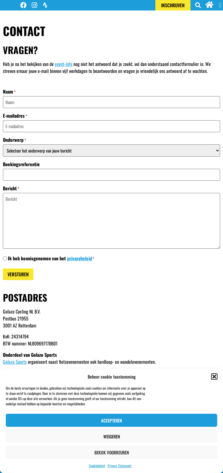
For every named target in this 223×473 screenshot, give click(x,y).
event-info (63, 63)
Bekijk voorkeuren (111, 452)
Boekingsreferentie (21, 164)
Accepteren (111, 420)
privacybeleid (79, 258)
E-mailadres (15, 115)
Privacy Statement (120, 465)
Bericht (11, 188)
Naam (9, 91)
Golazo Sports (15, 361)
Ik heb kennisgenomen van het (51, 258)
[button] (214, 376)
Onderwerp (14, 139)
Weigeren (111, 436)
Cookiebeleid (97, 465)
